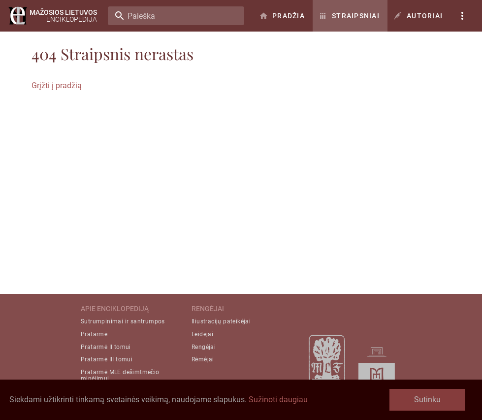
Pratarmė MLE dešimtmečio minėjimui (120, 375)
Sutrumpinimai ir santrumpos (123, 321)
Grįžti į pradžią (57, 85)
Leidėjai (202, 334)
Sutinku (427, 399)
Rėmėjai (203, 359)
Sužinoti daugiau (278, 399)
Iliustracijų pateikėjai (221, 321)
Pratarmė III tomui (106, 359)
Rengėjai (204, 347)
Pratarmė (94, 334)
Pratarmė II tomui (106, 347)
